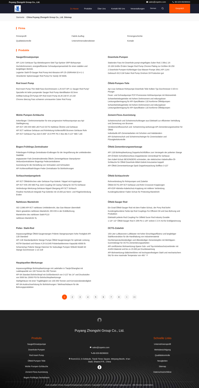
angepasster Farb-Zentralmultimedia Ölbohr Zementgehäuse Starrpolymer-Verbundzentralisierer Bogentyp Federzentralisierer (48, 160)
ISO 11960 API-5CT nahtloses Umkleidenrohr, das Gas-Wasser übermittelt (48, 207)
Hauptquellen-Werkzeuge (29, 262)
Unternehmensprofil (162, 344)
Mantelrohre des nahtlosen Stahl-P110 (32, 214)
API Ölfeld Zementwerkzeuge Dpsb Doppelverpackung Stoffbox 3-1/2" (138, 166)
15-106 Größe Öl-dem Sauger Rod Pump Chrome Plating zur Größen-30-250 (141, 66)
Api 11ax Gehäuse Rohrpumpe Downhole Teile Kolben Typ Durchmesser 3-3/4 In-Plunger (143, 90)
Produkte (86, 9)
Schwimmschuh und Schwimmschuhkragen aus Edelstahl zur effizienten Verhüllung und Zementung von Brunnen (144, 122)
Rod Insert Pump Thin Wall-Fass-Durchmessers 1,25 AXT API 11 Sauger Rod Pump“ (52, 89)
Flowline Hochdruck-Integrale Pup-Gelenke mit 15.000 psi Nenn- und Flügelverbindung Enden (53, 193)
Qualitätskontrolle (23, 41)
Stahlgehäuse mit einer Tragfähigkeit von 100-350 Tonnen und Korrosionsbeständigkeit (53, 281)
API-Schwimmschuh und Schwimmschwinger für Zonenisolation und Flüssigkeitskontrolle (137, 138)
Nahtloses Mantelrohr (27, 202)
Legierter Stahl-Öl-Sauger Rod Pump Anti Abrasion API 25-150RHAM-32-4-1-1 (50, 72)
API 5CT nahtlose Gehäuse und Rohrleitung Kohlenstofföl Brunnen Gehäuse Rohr (51, 130)
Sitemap (162, 366)
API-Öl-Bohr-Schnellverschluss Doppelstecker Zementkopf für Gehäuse (139, 156)
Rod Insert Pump (25, 83)
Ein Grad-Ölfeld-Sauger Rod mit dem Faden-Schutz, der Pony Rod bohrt (139, 207)
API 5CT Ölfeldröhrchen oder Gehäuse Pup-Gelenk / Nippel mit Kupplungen (49, 181)
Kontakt (130, 41)
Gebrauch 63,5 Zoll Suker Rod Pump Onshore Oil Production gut (136, 73)
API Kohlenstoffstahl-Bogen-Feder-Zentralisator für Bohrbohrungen (45, 168)
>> (134, 297)
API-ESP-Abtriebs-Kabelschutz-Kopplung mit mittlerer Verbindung (136, 188)
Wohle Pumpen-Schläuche (30, 115)
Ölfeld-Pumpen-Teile (118, 83)
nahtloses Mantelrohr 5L (26, 218)
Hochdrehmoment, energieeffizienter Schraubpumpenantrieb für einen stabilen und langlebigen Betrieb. (51, 67)
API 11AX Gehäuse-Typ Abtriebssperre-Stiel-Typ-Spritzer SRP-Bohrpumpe (48, 63)
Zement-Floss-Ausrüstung (121, 115)
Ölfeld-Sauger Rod (117, 202)
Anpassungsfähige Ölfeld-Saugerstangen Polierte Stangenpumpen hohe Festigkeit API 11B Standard (53, 235)
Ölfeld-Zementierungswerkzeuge (125, 147)
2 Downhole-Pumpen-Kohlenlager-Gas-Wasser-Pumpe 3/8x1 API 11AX (138, 70)
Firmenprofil (21, 36)
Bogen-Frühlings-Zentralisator (32, 147)
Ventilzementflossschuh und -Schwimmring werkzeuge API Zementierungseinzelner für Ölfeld (145, 128)
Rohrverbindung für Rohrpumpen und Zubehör (128, 181)
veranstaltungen (136, 9)
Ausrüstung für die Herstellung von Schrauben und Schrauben (43, 165)
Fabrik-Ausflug (78, 36)
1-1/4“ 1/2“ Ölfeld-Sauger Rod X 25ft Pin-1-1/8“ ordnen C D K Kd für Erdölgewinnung (144, 221)
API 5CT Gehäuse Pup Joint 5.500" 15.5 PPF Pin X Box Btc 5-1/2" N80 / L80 (49, 134)
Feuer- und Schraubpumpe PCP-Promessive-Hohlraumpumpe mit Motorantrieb (142, 95)
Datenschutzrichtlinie (162, 372)
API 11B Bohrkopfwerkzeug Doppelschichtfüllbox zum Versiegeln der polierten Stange (145, 152)
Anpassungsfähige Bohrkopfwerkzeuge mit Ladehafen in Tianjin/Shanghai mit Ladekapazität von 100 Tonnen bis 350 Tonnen (49, 269)
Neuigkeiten (162, 361)
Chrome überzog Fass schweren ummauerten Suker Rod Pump (43, 99)
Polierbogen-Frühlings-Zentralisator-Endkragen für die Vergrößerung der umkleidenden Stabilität (53, 153)
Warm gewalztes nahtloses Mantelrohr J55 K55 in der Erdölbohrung (45, 211)
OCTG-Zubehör (116, 228)
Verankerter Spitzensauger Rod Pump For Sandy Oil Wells (41, 76)
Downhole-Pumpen (118, 57)
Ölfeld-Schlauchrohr (118, 176)
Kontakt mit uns (116, 9)
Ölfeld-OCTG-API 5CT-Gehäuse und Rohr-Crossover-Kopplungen (136, 185)
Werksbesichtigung (162, 350)
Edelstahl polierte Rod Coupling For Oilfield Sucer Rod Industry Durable (139, 217)
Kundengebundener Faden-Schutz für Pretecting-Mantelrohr (134, 192)
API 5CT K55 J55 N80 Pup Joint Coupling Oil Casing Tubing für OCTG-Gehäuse (50, 185)
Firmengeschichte (135, 36)
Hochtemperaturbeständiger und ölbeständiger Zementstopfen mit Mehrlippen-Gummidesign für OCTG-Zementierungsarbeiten (141, 241)
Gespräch (179, 9)
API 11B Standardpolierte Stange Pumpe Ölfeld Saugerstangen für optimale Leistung (52, 240)
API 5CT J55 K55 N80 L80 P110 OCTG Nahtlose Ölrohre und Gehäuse (47, 127)
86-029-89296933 (181, 2)
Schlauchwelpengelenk (28, 176)
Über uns (100, 9)
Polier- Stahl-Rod (25, 228)
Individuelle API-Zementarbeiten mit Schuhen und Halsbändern (135, 133)
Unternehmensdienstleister (83, 41)
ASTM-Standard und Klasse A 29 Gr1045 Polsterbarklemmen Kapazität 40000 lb (51, 243)
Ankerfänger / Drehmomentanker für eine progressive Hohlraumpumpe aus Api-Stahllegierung (50, 122)
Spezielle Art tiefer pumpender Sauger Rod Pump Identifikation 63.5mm (47, 92)
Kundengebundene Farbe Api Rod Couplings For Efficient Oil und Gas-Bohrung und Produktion (144, 212)
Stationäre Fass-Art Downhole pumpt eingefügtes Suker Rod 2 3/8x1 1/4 (139, 63)
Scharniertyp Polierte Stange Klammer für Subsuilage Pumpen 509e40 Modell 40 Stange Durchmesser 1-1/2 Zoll (51, 248)
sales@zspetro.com (156, 2)
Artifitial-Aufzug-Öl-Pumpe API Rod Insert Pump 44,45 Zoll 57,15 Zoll (45, 96)
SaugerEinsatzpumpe (27, 57)
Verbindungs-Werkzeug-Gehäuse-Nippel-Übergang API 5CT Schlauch (46, 188)
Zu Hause (72, 9)
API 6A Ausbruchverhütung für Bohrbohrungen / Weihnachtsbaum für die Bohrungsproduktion (47, 285)
